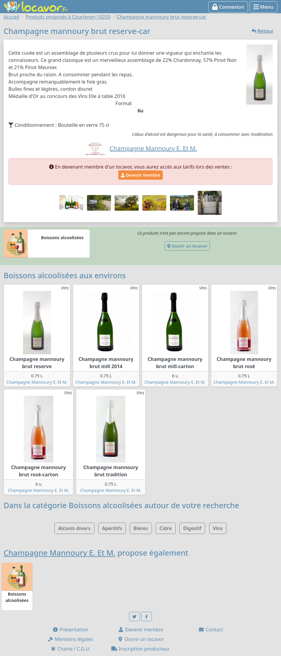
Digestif (192, 528)
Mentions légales (70, 639)
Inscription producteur (140, 648)
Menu (263, 7)
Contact (210, 629)
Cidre (165, 528)
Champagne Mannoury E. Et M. (36, 382)
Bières (141, 528)
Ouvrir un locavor (187, 246)
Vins (218, 528)
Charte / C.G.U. (70, 648)
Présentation (70, 629)
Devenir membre (140, 175)
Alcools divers (74, 528)
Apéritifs (112, 528)
